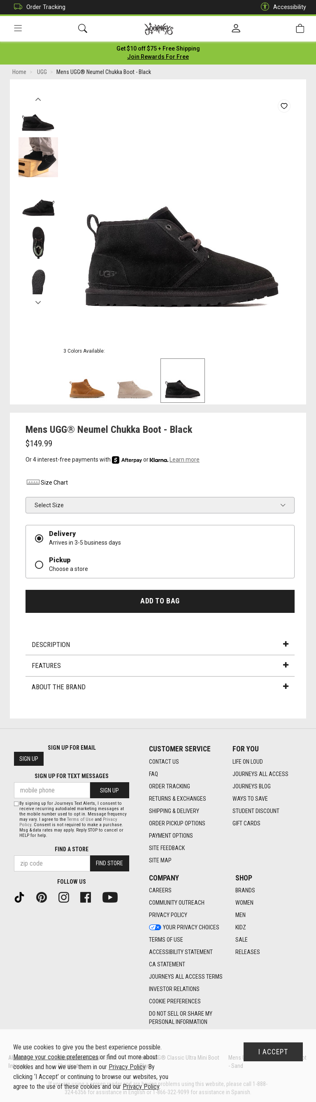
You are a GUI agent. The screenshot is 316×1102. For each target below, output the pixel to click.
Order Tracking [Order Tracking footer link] (169, 786)
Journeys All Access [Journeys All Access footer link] (260, 774)
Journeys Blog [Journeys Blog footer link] (251, 786)
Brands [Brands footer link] (245, 890)
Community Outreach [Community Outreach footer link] (176, 903)
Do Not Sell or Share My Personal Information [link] (180, 1018)
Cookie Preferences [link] (175, 1001)
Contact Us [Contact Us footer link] (164, 761)
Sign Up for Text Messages (72, 776)
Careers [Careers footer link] (160, 890)
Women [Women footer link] (244, 903)
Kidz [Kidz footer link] (240, 927)
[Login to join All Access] (158, 49)
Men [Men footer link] (240, 915)
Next (38, 301)
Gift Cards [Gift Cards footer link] (246, 823)
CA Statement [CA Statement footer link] (167, 964)
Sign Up (28, 759)
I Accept (273, 1052)
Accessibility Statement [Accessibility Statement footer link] (181, 952)
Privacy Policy (127, 1067)
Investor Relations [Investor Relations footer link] (174, 989)
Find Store (109, 863)
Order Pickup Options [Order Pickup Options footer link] (177, 823)
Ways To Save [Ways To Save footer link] (250, 798)
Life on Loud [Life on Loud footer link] (247, 761)
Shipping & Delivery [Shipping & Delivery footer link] (174, 811)
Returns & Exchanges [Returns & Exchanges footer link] (177, 798)
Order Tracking (37, 7)
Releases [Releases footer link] (247, 952)
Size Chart (47, 484)
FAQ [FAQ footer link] (153, 774)
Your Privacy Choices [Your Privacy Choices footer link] (184, 927)
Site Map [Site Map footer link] (160, 860)
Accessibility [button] (281, 7)
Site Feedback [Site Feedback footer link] (167, 848)
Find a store (71, 849)
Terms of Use (80, 819)
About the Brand (160, 687)
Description (160, 645)
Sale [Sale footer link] (241, 940)
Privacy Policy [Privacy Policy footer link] (168, 915)
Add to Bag (159, 602)
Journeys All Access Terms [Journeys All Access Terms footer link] (186, 977)
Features (160, 666)
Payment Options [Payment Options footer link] (171, 835)
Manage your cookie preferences (55, 1057)
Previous (38, 98)
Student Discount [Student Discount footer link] (255, 811)
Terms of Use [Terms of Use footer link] (166, 940)
